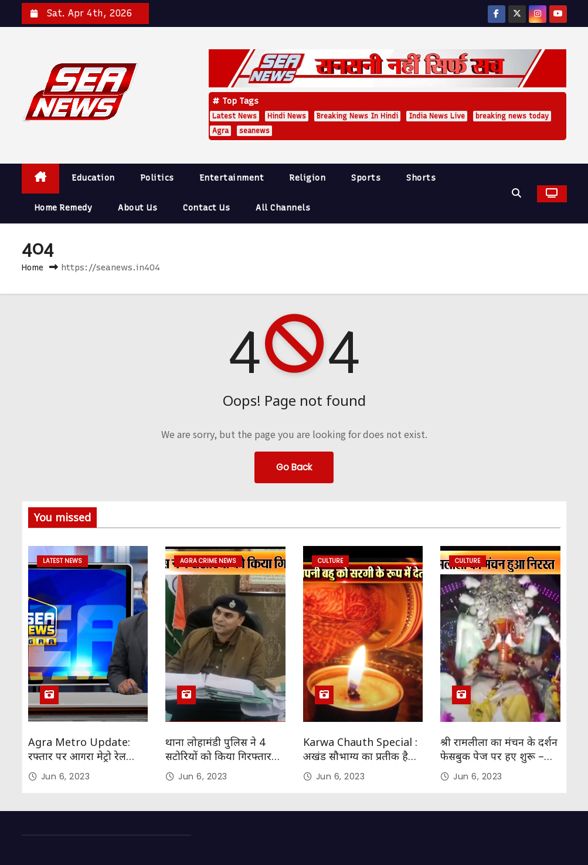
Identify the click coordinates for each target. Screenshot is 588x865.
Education (93, 178)
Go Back (294, 467)
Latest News (234, 116)
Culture (330, 561)
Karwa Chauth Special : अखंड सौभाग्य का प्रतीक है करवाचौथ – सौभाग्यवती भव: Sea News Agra (360, 763)
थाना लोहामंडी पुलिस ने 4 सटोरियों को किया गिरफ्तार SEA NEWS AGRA (218, 756)
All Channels (283, 208)
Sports (365, 178)
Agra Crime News (208, 561)
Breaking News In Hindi (357, 116)
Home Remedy (64, 208)
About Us (137, 208)
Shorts (421, 178)
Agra (220, 131)
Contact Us (206, 208)
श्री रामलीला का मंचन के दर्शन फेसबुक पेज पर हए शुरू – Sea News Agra (499, 756)
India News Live (437, 116)
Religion (307, 178)
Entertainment (232, 178)
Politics (157, 178)
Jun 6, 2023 (65, 776)
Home (32, 267)
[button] (519, 193)
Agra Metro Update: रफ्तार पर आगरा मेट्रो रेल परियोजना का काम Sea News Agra (79, 763)
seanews (254, 131)
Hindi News (286, 116)
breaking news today (512, 116)
